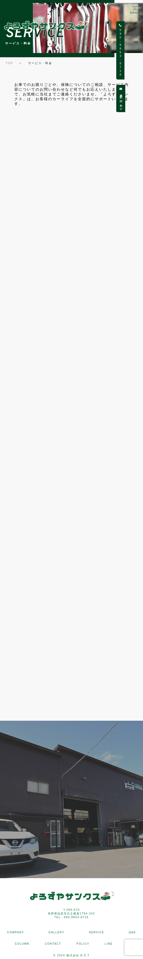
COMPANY (15, 932)
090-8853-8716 (138, 50)
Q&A (132, 932)
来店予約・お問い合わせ (138, 98)
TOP (9, 63)
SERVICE (96, 932)
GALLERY (56, 932)
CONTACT (53, 943)
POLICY (83, 943)
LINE (109, 943)
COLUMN (22, 943)
